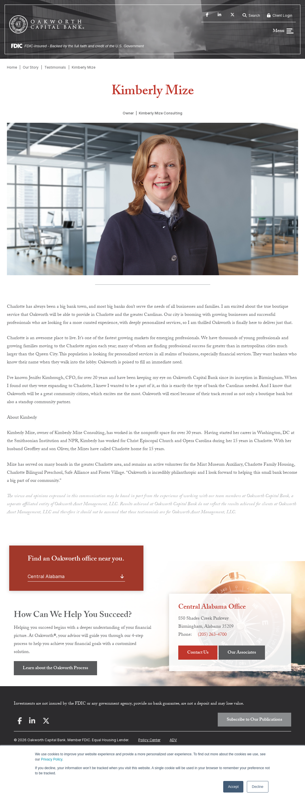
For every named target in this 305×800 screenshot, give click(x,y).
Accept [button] (233, 787)
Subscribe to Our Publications (254, 720)
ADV (173, 740)
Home (12, 68)
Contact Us (198, 653)
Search (251, 15)
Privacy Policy (51, 759)
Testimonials (55, 68)
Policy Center (149, 740)
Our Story (31, 68)
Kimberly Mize (83, 68)
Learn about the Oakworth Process (55, 669)
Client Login (279, 15)
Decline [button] (257, 787)
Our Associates (242, 653)
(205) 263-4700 (212, 635)
